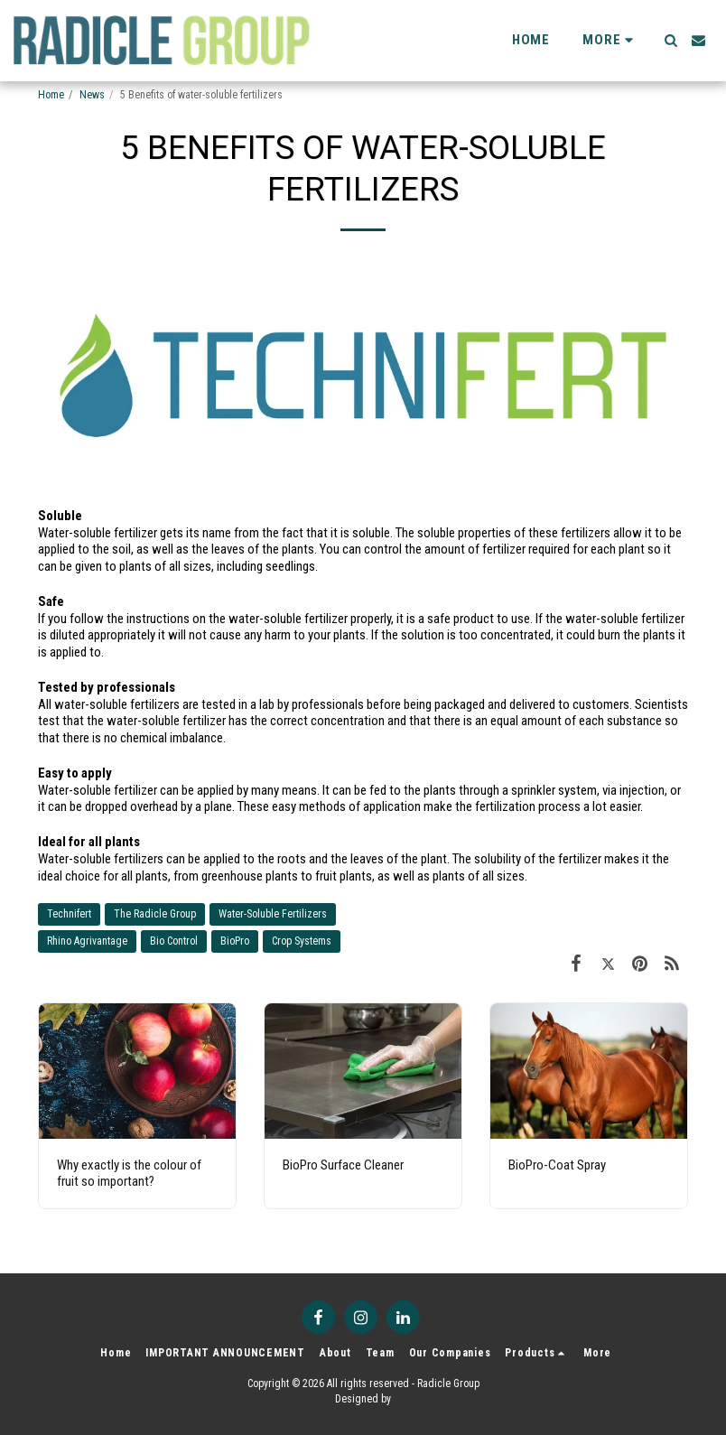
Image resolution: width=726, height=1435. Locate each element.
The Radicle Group (155, 914)
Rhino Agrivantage (87, 941)
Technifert (69, 914)
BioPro (234, 941)
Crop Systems (301, 941)
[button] (670, 40)
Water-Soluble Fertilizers (273, 914)
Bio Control (174, 941)
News (92, 95)
